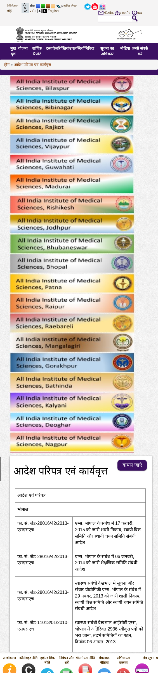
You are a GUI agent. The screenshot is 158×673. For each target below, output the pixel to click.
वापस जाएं (132, 465)
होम (7, 64)
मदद (139, 13)
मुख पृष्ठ (13, 51)
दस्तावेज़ (52, 48)
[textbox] (115, 18)
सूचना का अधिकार (107, 51)
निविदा (89, 48)
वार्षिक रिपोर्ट (37, 51)
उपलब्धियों (76, 48)
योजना (23, 48)
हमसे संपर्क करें (140, 51)
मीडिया (125, 48)
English (53, 11)
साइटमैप (125, 13)
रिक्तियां (63, 48)
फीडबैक (109, 13)
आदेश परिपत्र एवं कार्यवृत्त (32, 64)
